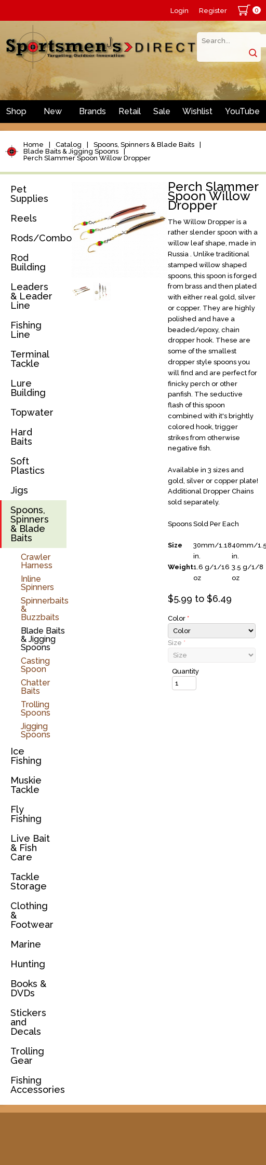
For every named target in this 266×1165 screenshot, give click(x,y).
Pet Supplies (29, 194)
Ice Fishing (26, 756)
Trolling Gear (27, 1056)
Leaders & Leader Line (31, 296)
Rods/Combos (38, 237)
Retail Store (129, 114)
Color (178, 618)
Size (176, 643)
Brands (92, 111)
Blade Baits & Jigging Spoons (70, 151)
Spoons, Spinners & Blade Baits (144, 144)
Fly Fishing (26, 814)
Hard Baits (21, 437)
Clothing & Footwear (32, 915)
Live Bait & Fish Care (30, 847)
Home (33, 144)
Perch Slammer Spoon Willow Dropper (87, 158)
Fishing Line (26, 330)
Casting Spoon (35, 665)
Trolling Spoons (35, 709)
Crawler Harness (36, 561)
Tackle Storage (28, 881)
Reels (23, 218)
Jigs (19, 490)
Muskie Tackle (26, 785)
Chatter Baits (35, 687)
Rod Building (28, 262)
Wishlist (197, 111)
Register (213, 10)
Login (179, 10)
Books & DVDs (28, 988)
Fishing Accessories (37, 1085)
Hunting (27, 963)
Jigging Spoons (35, 730)
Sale (161, 111)
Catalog (69, 144)
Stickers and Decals (28, 1022)
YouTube (242, 111)
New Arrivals (53, 114)
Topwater (32, 412)
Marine (25, 944)
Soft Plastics (27, 466)
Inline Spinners (37, 583)
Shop (16, 111)
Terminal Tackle (29, 359)
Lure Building (28, 388)
